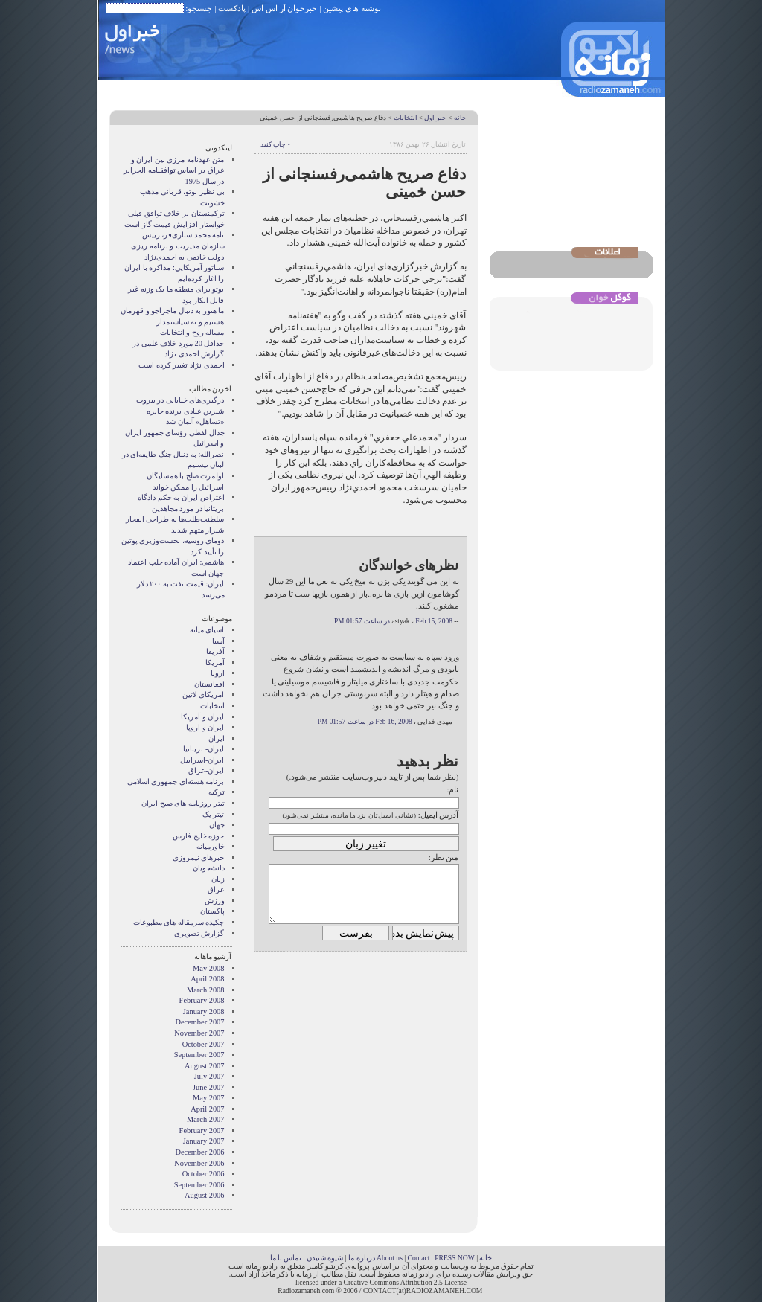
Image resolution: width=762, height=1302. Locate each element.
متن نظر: (444, 857)
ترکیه (216, 792)
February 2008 (202, 1000)
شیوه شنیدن (325, 1258)
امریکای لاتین (203, 694)
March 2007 (206, 1119)
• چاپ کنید (274, 144)
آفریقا (215, 651)
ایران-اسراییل (202, 760)
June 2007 (208, 1087)
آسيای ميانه (207, 630)
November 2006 (199, 1163)
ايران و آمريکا (202, 717)
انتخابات (405, 117)
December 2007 (199, 1022)
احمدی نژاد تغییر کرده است (181, 365)
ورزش (215, 901)
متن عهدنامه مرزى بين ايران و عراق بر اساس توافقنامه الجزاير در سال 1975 (174, 170)
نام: (452, 789)
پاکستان (212, 911)
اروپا (218, 673)
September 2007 (199, 1055)
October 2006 (203, 1174)
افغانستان (209, 684)
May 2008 (208, 968)
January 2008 (204, 1011)
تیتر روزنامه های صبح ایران (182, 803)
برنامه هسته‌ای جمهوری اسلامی (176, 781)
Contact (419, 1258)
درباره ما (361, 1258)
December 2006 (199, 1152)
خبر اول (435, 117)
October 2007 (203, 1044)
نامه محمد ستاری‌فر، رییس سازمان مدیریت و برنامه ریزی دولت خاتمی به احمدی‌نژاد (177, 245)
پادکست (232, 8)
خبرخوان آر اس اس (284, 8)
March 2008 (206, 990)
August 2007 (204, 1066)
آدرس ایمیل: (438, 814)
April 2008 (207, 979)
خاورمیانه (210, 846)
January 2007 (204, 1141)
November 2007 (199, 1033)
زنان (218, 879)
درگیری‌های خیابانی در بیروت (180, 400)
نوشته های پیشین (352, 8)
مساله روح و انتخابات (192, 332)
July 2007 (209, 1076)
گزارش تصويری (199, 933)
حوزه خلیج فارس (198, 836)
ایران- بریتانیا (203, 749)
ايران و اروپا (205, 727)
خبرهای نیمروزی (199, 857)
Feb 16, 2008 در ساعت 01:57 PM (365, 721)
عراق (216, 889)
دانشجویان (209, 868)
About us (390, 1258)
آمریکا (215, 662)
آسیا (218, 641)
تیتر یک (213, 814)
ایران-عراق (206, 770)
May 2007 (208, 1098)
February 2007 (202, 1130)
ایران (216, 738)
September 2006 (199, 1185)
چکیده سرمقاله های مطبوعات (179, 922)
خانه (460, 117)
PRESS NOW (455, 1258)
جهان (217, 825)
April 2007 (207, 1109)
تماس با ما (286, 1258)
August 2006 (204, 1195)
